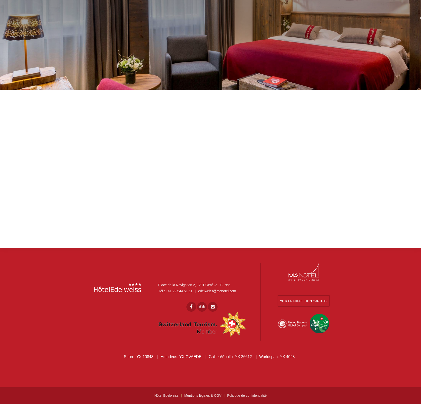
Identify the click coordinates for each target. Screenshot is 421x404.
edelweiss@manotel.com (217, 291)
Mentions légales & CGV (202, 395)
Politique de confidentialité (247, 395)
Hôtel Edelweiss (166, 395)
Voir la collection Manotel (303, 301)
